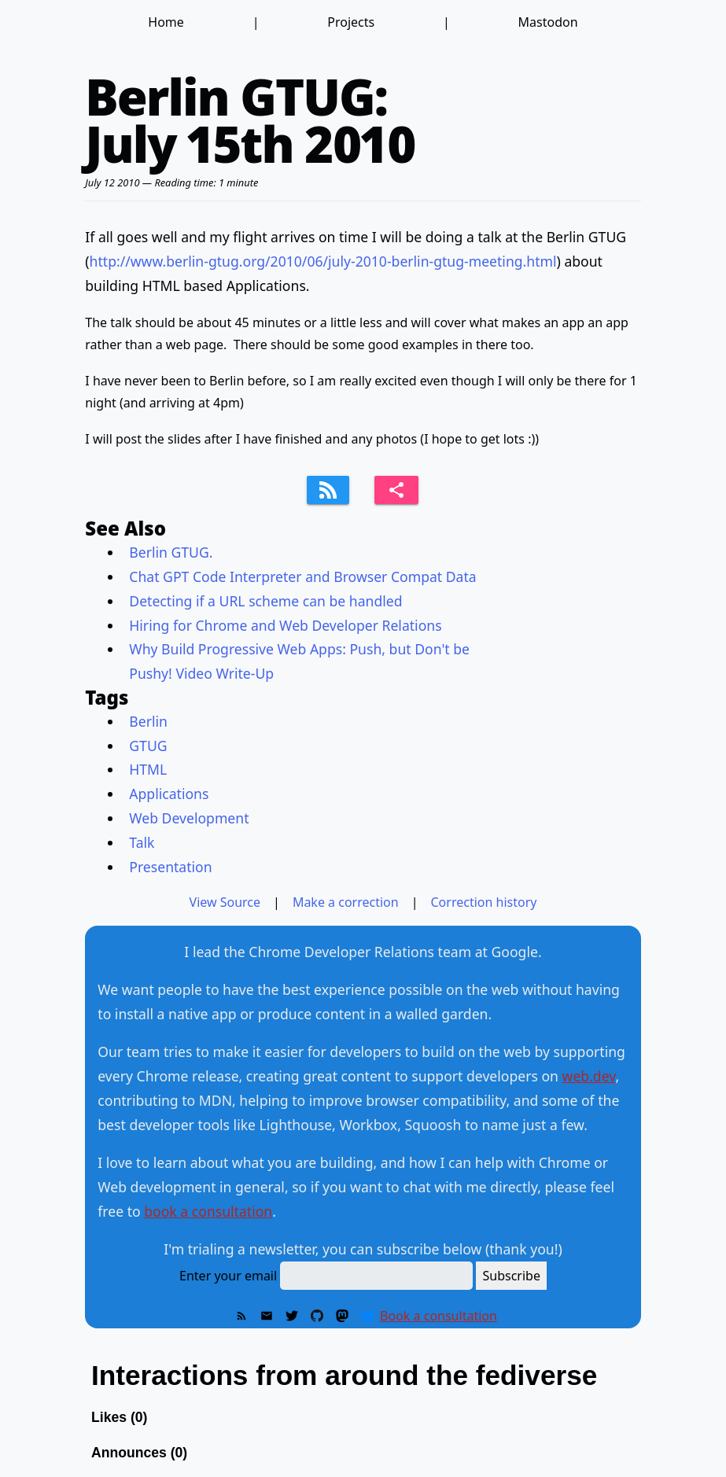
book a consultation (208, 1211)
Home (166, 22)
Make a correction (346, 902)
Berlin (148, 721)
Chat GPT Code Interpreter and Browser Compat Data (302, 576)
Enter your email (228, 1275)
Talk (141, 842)
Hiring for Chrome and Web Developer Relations (285, 625)
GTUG (148, 745)
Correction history (484, 902)
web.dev (589, 1075)
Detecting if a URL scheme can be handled (265, 600)
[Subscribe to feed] (328, 490)
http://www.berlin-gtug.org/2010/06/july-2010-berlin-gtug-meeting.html (323, 261)
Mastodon (548, 22)
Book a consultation (438, 1315)
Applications (168, 793)
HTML (148, 769)
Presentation (170, 866)
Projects (350, 22)
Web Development (189, 817)
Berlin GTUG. (170, 552)
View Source (225, 902)
